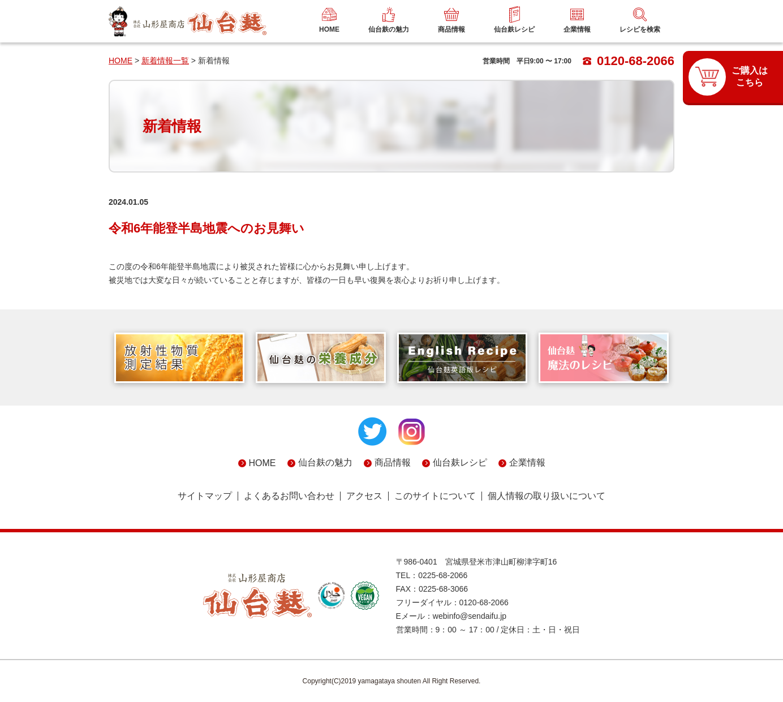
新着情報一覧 (165, 60)
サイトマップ (205, 496)
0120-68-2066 (628, 61)
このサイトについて (435, 496)
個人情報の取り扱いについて (546, 496)
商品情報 (393, 462)
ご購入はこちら (750, 76)
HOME (120, 60)
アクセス (364, 496)
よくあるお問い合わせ (289, 496)
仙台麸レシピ (460, 462)
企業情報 (527, 462)
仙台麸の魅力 (325, 462)
